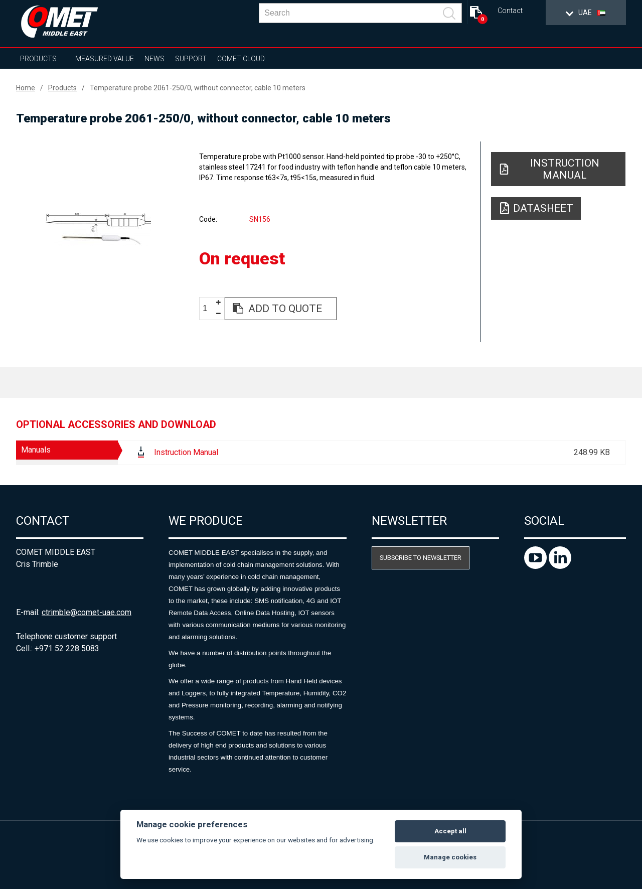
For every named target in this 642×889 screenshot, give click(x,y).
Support (191, 59)
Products (38, 59)
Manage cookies (450, 857)
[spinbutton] (209, 309)
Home (25, 88)
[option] (98, 229)
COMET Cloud (241, 59)
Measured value (104, 59)
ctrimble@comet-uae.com (86, 612)
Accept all (450, 831)
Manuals (36, 450)
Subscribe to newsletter (420, 557)
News (154, 59)
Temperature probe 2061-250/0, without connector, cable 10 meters (197, 88)
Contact (510, 11)
